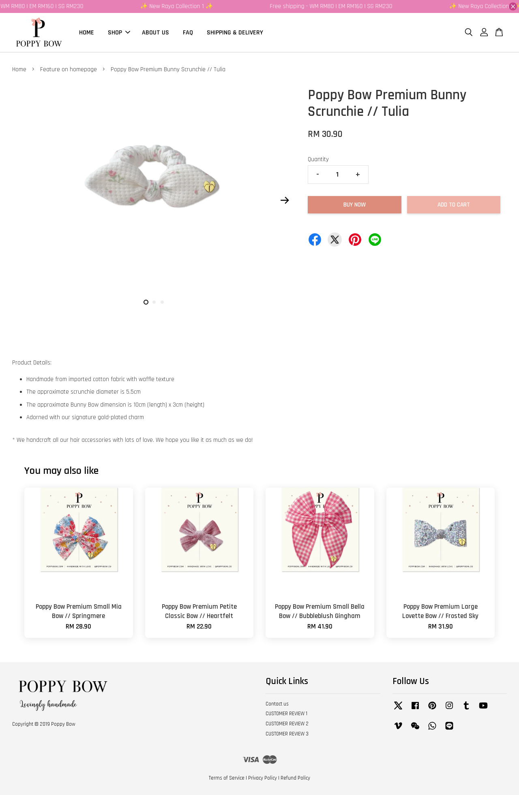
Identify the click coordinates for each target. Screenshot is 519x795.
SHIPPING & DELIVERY (235, 32)
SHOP (119, 32)
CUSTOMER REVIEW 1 (286, 713)
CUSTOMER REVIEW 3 (287, 734)
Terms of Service (226, 778)
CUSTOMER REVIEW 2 (287, 723)
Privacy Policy (262, 778)
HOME (86, 32)
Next (285, 200)
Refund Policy (295, 778)
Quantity (318, 159)
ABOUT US (155, 32)
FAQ (188, 32)
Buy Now (354, 205)
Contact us (277, 704)
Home (19, 69)
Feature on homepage (68, 69)
